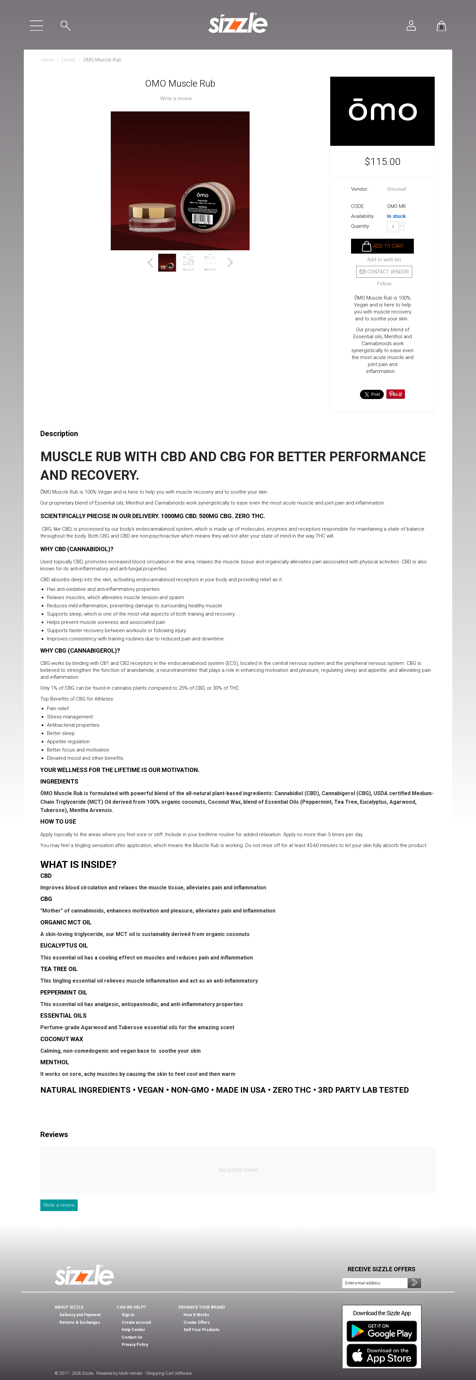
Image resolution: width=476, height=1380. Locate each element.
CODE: (358, 206)
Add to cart (388, 246)
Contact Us (132, 1337)
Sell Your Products (201, 1329)
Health (69, 60)
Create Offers (196, 1322)
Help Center (133, 1329)
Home (48, 60)
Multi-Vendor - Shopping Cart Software (155, 1373)
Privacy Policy (135, 1344)
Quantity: (360, 226)
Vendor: (359, 189)
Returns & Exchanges (80, 1322)
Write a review (176, 98)
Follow (384, 284)
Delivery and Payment (80, 1315)
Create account (136, 1322)
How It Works (196, 1315)
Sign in (128, 1315)
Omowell (396, 189)
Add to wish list (384, 260)
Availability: (363, 216)
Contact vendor (384, 272)
